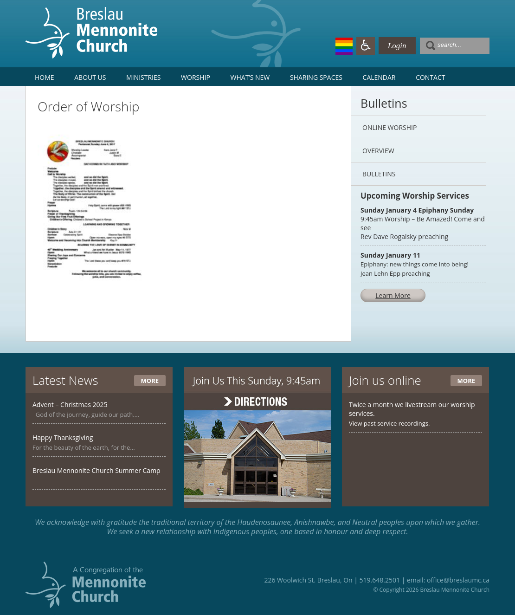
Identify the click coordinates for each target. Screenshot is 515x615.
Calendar (379, 77)
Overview (378, 150)
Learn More (393, 295)
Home (44, 77)
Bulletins (378, 173)
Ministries (143, 77)
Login (397, 45)
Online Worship (389, 127)
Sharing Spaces (316, 77)
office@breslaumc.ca (458, 580)
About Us (90, 77)
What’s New (250, 77)
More (150, 380)
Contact (430, 77)
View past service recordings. (389, 423)
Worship (195, 77)
